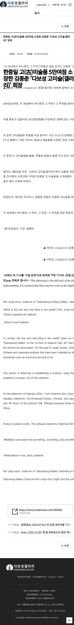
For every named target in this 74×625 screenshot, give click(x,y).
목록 (65, 26)
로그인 (63, 4)
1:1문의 (60, 576)
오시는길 (51, 576)
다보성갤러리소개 (39, 576)
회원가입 (56, 4)
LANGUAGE (41, 4)
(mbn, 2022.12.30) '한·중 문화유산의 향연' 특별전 (47, 532)
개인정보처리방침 (24, 576)
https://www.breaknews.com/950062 (40, 510)
